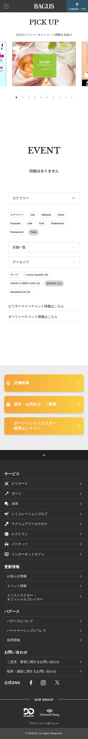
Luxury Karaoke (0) (36, 274)
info (33, 214)
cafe (29, 223)
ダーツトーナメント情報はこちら (32, 316)
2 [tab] (23, 98)
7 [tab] (53, 98)
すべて (14, 274)
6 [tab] (47, 98)
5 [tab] (41, 98)
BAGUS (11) (54, 283)
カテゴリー (17, 214)
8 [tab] (59, 98)
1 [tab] (16, 98)
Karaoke (15, 223)
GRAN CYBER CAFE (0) (25, 283)
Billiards (46, 214)
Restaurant (17, 232)
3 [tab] (29, 98)
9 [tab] (66, 98)
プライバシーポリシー (44, 723)
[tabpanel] (44, 64)
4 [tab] (35, 98)
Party (33, 232)
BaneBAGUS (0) (20, 291)
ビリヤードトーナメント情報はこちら (36, 306)
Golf (41, 223)
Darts (61, 214)
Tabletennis (57, 223)
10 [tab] (72, 98)
